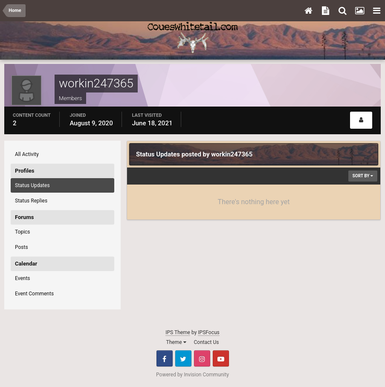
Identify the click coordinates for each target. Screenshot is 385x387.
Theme (176, 342)
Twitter (183, 358)
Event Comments (34, 294)
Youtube (221, 358)
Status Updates (32, 185)
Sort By (363, 175)
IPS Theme (177, 332)
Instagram (202, 358)
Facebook (164, 358)
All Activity (27, 154)
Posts (21, 247)
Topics (22, 232)
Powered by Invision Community (192, 375)
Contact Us (206, 342)
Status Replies (31, 201)
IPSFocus (208, 332)
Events (22, 278)
